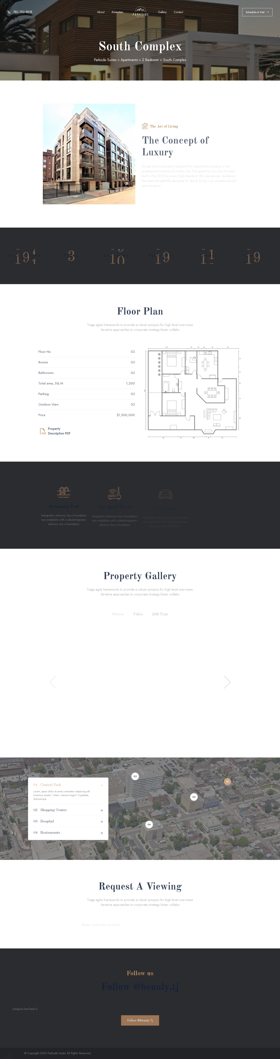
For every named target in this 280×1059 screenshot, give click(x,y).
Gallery (162, 12)
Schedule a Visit (257, 12)
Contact (178, 12)
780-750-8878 (20, 12)
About (100, 12)
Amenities (117, 12)
